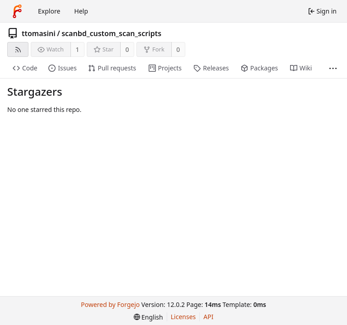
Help (81, 11)
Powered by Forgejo (110, 304)
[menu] (148, 317)
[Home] (17, 11)
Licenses (183, 316)
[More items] (333, 68)
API (208, 316)
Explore (49, 11)
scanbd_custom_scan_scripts (111, 33)
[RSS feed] (17, 49)
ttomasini (39, 33)
